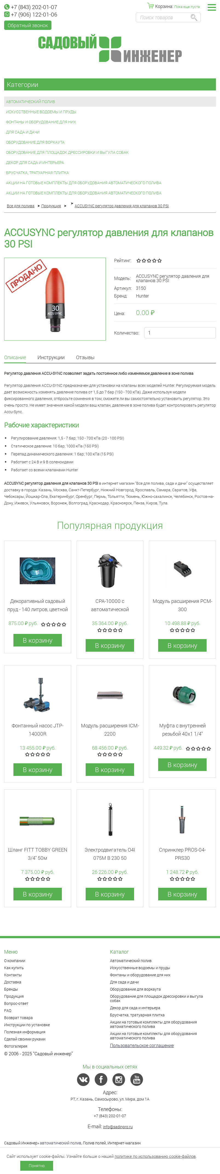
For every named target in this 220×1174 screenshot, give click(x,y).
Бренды (11, 989)
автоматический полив (60, 1142)
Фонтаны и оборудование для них (41, 121)
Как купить (14, 967)
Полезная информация (24, 1031)
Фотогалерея (15, 1046)
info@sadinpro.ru (118, 1126)
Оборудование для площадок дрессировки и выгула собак (67, 152)
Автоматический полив (30, 101)
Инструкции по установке (27, 1024)
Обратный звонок (28, 25)
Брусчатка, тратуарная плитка (37, 172)
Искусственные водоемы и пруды (41, 111)
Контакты (13, 974)
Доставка (12, 982)
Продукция (14, 996)
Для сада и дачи (23, 132)
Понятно (37, 1165)
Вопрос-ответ (16, 1003)
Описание (15, 358)
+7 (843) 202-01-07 (30, 7)
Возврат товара (18, 1017)
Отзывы (85, 358)
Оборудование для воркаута (35, 142)
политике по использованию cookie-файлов (155, 1156)
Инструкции (51, 358)
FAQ (7, 1010)
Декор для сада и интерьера (35, 162)
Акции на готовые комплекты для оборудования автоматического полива (83, 182)
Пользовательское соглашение (142, 1045)
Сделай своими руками (24, 1039)
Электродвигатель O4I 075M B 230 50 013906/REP (110, 857)
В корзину (38, 640)
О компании (14, 960)
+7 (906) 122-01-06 (30, 14)
